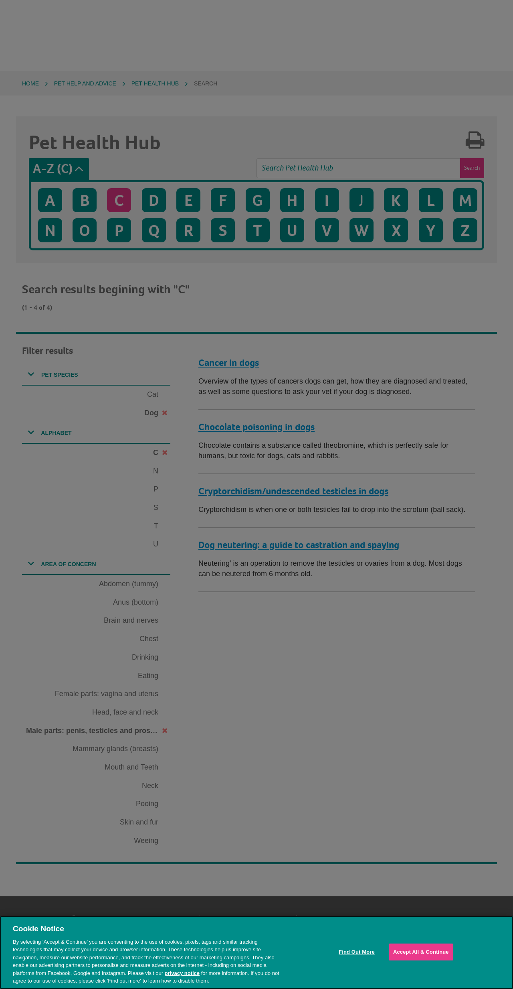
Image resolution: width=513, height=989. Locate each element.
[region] (256, 952)
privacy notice (182, 973)
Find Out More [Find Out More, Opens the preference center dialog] (357, 952)
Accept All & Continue (421, 952)
